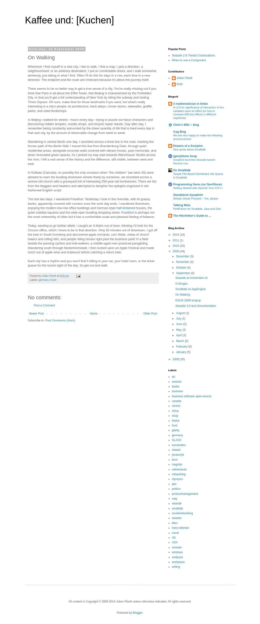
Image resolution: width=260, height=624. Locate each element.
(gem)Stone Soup (185, 156)
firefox (176, 420)
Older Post (150, 313)
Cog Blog (179, 131)
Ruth (180, 84)
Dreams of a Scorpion (188, 146)
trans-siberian (180, 528)
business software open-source (192, 396)
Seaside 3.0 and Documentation (195, 306)
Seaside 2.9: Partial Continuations (193, 55)
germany (43, 279)
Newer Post (36, 313)
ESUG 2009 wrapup (188, 300)
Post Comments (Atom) (60, 320)
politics (176, 489)
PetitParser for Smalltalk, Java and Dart (197, 208)
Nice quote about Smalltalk (189, 149)
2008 (176, 359)
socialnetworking (182, 513)
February (182, 346)
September (183, 273)
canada (176, 401)
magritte (177, 464)
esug (175, 415)
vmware (177, 547)
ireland (176, 450)
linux (175, 459)
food (174, 425)
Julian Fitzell (184, 78)
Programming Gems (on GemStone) (197, 184)
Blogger (138, 612)
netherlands (179, 469)
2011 (176, 240)
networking (179, 474)
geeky (176, 430)
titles (175, 523)
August (181, 313)
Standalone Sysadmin (188, 195)
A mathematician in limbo (190, 103)
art (173, 376)
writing (176, 567)
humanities (179, 445)
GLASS (176, 440)
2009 (176, 251)
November (183, 262)
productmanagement (185, 494)
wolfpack (177, 557)
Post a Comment (44, 305)
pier (174, 484)
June (179, 324)
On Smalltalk (182, 170)
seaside (177, 503)
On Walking (182, 294)
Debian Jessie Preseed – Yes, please (195, 198)
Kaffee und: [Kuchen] (69, 20)
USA (175, 542)
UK (174, 537)
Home (93, 313)
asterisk (177, 381)
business (177, 391)
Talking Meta (182, 205)
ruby (174, 498)
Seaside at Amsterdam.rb (191, 278)
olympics (177, 479)
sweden (177, 518)
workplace (178, 562)
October (181, 267)
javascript (178, 454)
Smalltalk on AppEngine (190, 289)
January (181, 352)
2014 (176, 234)
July (179, 318)
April (179, 335)
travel (53, 279)
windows (177, 552)
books (176, 386)
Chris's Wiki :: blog (186, 125)
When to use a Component (189, 60)
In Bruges (181, 283)
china (175, 411)
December (183, 256)
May (179, 329)
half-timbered (126, 208)
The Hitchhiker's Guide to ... (192, 215)
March (180, 341)
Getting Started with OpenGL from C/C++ (198, 188)
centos (176, 406)
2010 (176, 246)
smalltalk (177, 508)
